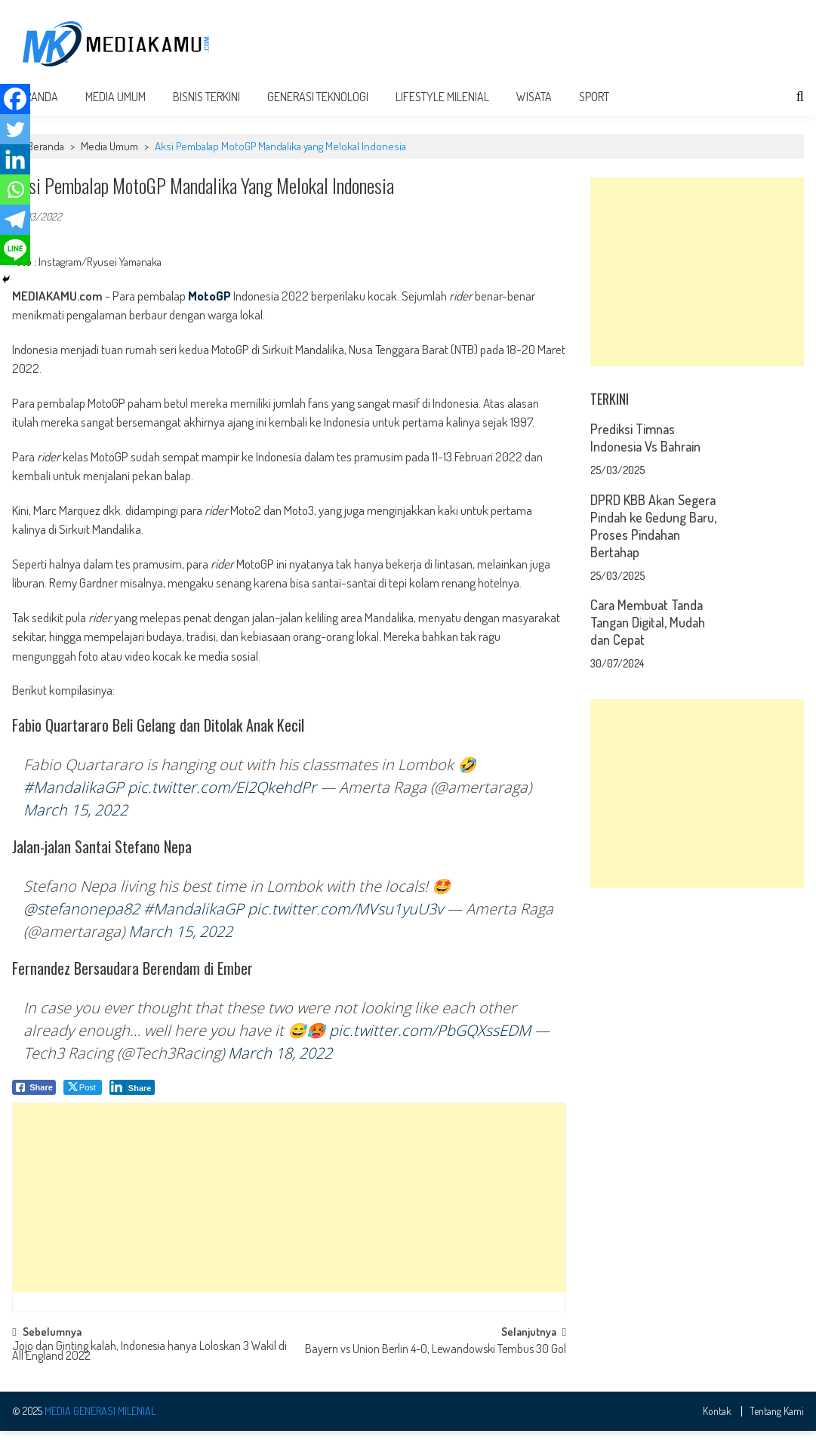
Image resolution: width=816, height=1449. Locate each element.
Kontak (717, 1429)
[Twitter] (15, 129)
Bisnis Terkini (206, 114)
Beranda (45, 164)
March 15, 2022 (75, 828)
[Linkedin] (15, 159)
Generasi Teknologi (317, 114)
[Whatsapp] (15, 189)
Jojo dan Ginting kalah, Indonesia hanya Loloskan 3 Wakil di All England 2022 (149, 1370)
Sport (594, 114)
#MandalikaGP (73, 805)
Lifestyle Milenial (442, 114)
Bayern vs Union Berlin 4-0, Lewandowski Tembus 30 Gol (435, 1368)
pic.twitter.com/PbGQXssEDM (430, 1048)
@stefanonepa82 (81, 927)
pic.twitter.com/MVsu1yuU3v (345, 927)
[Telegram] (15, 220)
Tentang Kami (777, 1429)
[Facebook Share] (34, 1105)
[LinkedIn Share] (132, 1105)
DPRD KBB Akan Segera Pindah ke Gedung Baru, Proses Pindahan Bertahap (653, 544)
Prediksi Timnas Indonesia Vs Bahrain (645, 456)
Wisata (534, 114)
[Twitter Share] (82, 1105)
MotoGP (209, 314)
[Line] (15, 250)
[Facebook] (15, 99)
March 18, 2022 (280, 1071)
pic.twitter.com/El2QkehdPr (222, 805)
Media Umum (115, 114)
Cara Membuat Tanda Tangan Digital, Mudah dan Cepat (647, 640)
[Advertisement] (530, 47)
